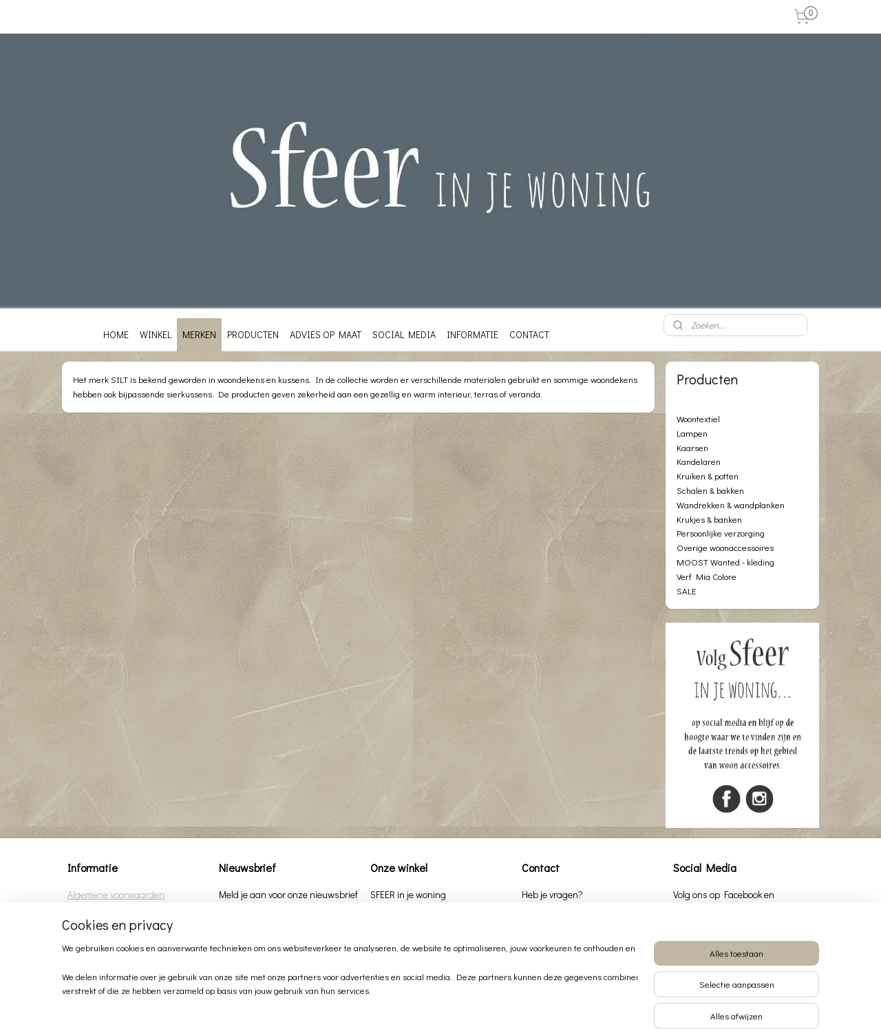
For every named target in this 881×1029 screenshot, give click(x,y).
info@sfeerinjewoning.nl (600, 943)
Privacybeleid (93, 909)
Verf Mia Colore (706, 576)
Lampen (692, 433)
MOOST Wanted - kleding (725, 562)
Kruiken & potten (708, 475)
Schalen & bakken (710, 490)
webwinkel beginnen (468, 1004)
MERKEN (199, 334)
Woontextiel (698, 418)
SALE (686, 590)
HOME (116, 334)
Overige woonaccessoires (725, 547)
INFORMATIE (472, 334)
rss (422, 1004)
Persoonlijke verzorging (721, 533)
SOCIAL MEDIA (404, 334)
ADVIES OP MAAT (325, 334)
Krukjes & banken (709, 519)
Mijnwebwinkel (574, 1004)
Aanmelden (252, 925)
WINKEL (155, 334)
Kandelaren (699, 461)
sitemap (399, 1004)
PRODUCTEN (253, 334)
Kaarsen (692, 447)
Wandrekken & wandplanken (731, 504)
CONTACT (529, 334)
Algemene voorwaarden (115, 894)
